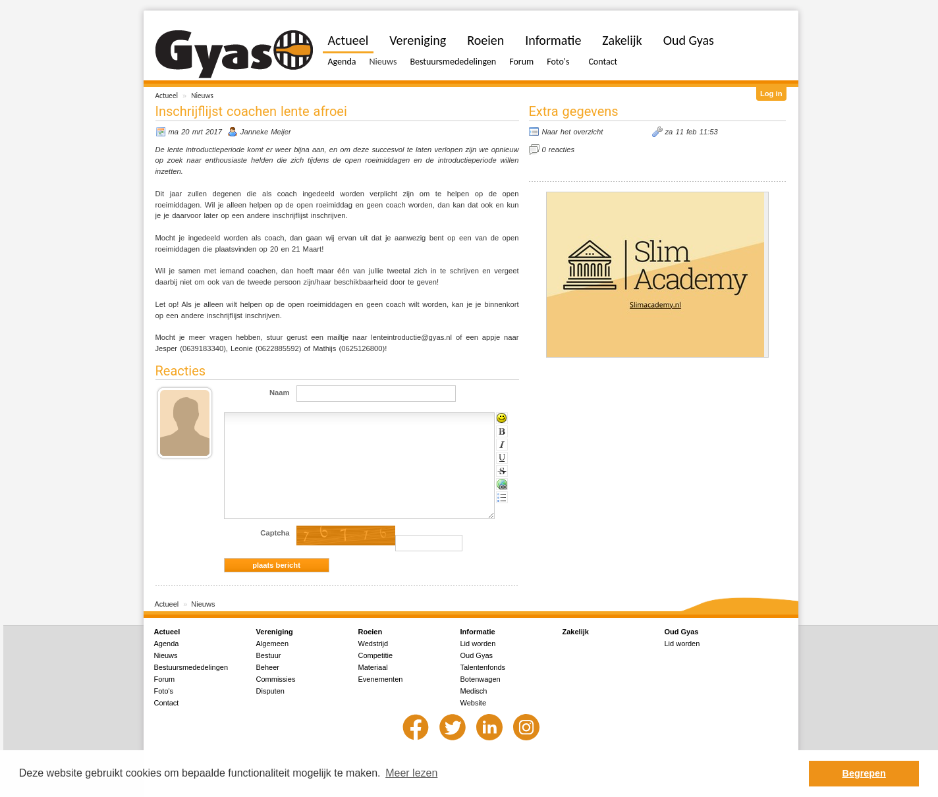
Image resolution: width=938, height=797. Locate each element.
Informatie (553, 40)
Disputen (270, 691)
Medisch (473, 691)
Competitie (375, 655)
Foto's (558, 61)
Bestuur (268, 655)
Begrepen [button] (864, 773)
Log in (771, 93)
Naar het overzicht (572, 132)
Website (473, 703)
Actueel (167, 95)
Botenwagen (480, 679)
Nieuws (202, 95)
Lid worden (478, 643)
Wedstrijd (373, 643)
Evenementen (380, 679)
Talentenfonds (483, 667)
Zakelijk (622, 40)
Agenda (342, 61)
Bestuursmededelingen (453, 61)
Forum (521, 61)
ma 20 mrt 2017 (195, 132)
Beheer (267, 667)
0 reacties (558, 149)
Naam (279, 393)
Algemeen (272, 643)
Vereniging (417, 40)
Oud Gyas (688, 40)
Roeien (485, 40)
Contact (602, 61)
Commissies (276, 679)
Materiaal (373, 667)
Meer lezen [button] (411, 773)
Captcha (274, 533)
